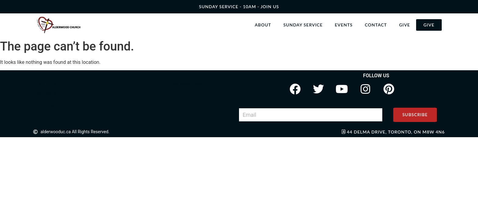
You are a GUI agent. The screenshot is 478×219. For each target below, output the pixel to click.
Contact (376, 24)
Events (343, 24)
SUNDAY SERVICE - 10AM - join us (239, 6)
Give (404, 24)
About (263, 24)
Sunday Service (303, 24)
